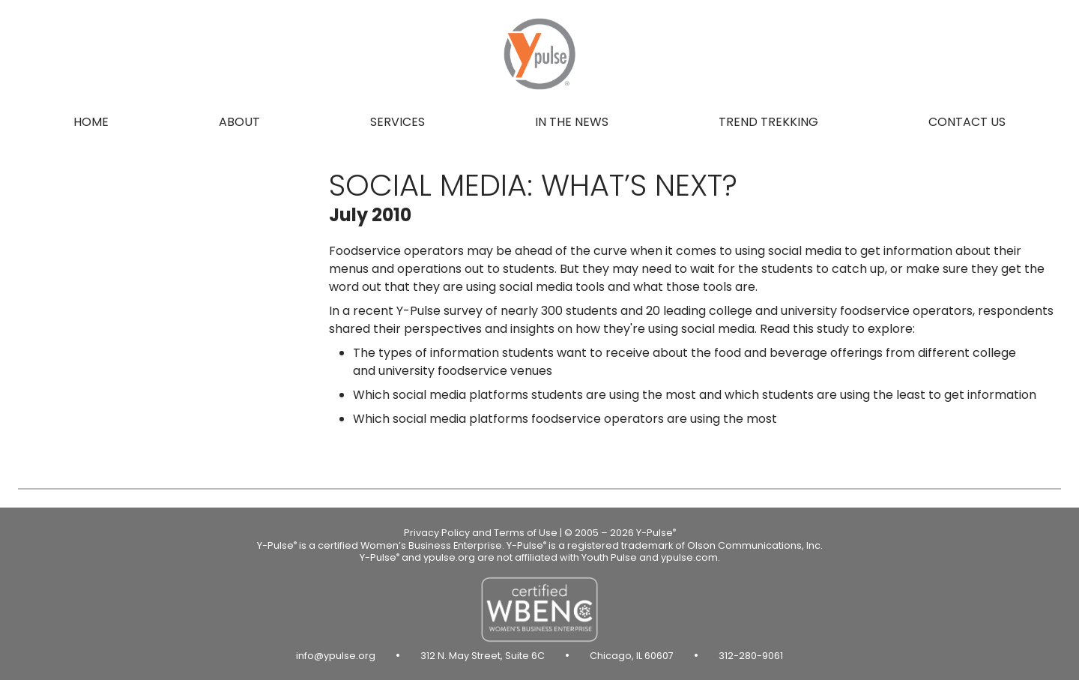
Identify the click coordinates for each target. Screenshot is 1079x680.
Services (397, 121)
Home (91, 121)
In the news (571, 121)
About (239, 121)
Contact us (967, 121)
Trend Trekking (768, 121)
